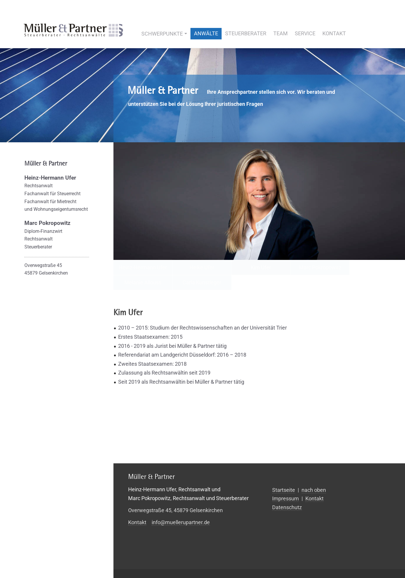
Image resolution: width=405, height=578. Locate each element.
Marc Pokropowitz (320, 267)
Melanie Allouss (142, 282)
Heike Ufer (202, 267)
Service (305, 33)
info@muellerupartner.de (181, 522)
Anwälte (206, 33)
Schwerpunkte (162, 34)
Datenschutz (287, 507)
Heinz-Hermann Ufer (143, 267)
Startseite (283, 490)
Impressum (285, 498)
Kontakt (334, 33)
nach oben (314, 490)
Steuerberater (245, 33)
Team (280, 33)
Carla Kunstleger (202, 282)
